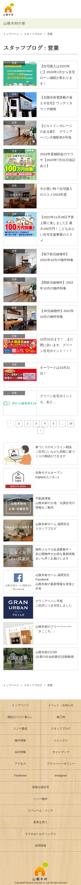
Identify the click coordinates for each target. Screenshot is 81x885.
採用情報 (40, 845)
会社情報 (20, 752)
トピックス (61, 740)
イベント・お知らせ (60, 705)
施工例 (61, 717)
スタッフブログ (33, 33)
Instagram (61, 775)
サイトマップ (60, 752)
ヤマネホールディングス (40, 834)
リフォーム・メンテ (40, 810)
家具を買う (40, 822)
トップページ (20, 705)
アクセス (20, 763)
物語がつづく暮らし (20, 717)
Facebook (20, 775)
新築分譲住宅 (40, 787)
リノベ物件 (40, 798)
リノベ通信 (20, 728)
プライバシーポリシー (61, 763)
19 (70, 423)
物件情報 (20, 740)
